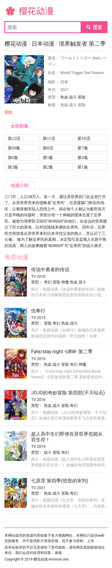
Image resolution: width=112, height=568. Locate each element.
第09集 (14, 148)
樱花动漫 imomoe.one (51, 559)
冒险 (81, 97)
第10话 (83, 138)
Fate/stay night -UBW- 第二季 (62, 351)
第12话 (14, 138)
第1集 (82, 167)
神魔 (65, 282)
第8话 (48, 148)
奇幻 (48, 282)
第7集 (82, 148)
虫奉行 (38, 311)
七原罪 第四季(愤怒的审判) (59, 481)
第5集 (48, 157)
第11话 (49, 138)
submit (94, 27)
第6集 (13, 157)
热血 (64, 97)
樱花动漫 (14, 10)
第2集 (48, 167)
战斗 (73, 97)
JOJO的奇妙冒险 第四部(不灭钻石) (68, 393)
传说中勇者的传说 (50, 269)
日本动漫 (44, 44)
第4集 (82, 157)
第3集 (13, 167)
